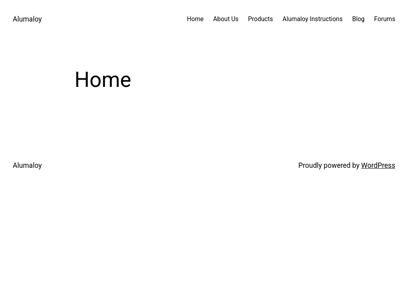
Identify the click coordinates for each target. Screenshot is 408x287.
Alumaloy (27, 19)
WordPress (378, 165)
